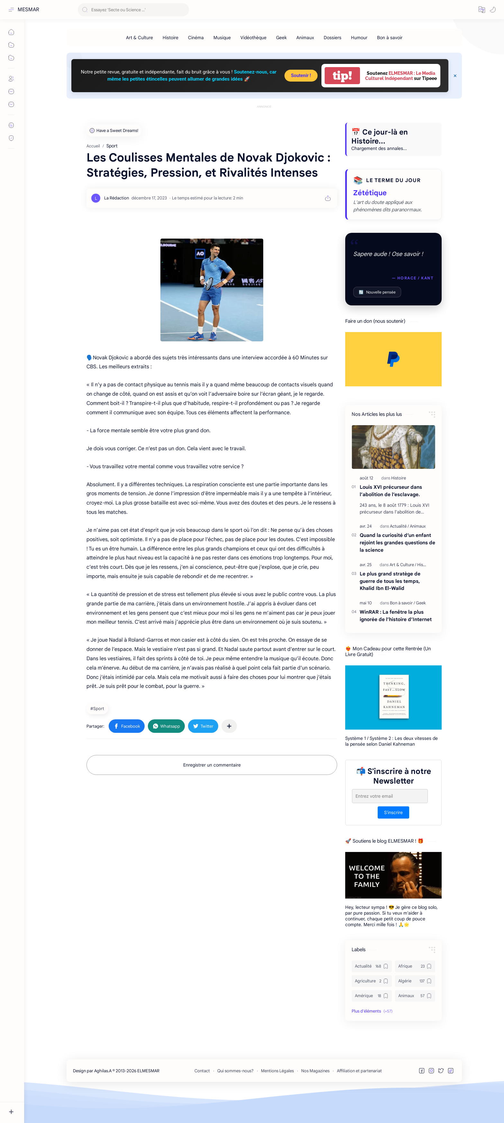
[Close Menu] (455, 76)
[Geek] (281, 37)
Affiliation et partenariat (359, 1099)
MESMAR (28, 9)
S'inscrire (393, 841)
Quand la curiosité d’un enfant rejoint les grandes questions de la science (397, 571)
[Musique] (222, 37)
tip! (342, 75)
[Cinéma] (196, 37)
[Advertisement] (264, 124)
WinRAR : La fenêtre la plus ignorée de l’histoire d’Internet (396, 644)
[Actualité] (399, 555)
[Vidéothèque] (253, 37)
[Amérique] (372, 1025)
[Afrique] (415, 995)
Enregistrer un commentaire (212, 794)
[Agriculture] (372, 1010)
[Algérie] (415, 1010)
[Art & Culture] (139, 37)
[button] (482, 9)
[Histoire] (170, 37)
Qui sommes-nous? (235, 1099)
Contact (202, 1099)
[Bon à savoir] (389, 37)
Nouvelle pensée (377, 321)
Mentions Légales (277, 1099)
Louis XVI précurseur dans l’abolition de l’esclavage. (391, 519)
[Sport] (98, 737)
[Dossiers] (332, 37)
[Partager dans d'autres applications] (229, 755)
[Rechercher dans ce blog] (133, 9)
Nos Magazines (315, 1099)
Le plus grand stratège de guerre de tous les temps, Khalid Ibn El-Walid (390, 610)
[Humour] (359, 37)
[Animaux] (305, 37)
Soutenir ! (301, 75)
